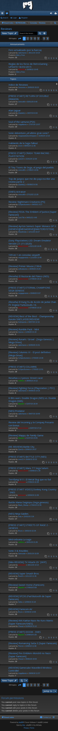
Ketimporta (22, 322)
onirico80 (21, 102)
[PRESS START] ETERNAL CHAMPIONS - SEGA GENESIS (30, 289)
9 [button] (44, 38)
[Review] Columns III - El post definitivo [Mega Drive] (30, 354)
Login (15, 18)
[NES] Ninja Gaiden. (19, 513)
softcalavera (22, 269)
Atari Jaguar (15, 110)
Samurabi (21, 553)
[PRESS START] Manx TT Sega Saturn (28, 468)
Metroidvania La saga (20, 539)
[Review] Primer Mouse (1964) (25, 266)
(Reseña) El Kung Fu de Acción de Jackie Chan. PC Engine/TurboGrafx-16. (32, 303)
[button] (19, 38)
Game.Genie (23, 246)
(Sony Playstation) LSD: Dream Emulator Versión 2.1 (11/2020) (30, 242)
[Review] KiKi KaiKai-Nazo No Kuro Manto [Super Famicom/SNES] (31, 622)
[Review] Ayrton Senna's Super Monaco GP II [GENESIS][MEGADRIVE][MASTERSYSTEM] (32, 228)
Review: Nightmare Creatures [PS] (27, 201)
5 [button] (38, 38)
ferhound (22, 482)
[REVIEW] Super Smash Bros (24, 573)
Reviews (6, 29)
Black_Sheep (23, 505)
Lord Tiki (21, 217)
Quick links (3, 14)
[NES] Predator (17, 410)
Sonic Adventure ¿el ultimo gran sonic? (29, 133)
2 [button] (27, 38)
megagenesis (23, 257)
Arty (23, 725)
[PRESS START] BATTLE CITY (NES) (27, 456)
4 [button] (34, 38)
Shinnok (21, 69)
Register (24, 18)
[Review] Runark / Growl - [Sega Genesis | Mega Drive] (31, 341)
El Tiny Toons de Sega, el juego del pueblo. (31, 167)
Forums (7, 14)
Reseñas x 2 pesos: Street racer (26, 377)
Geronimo (22, 87)
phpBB (21, 722)
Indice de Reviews (18, 84)
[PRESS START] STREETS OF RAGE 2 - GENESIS (29, 526)
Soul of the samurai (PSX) (22, 121)
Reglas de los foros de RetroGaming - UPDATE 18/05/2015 (29, 65)
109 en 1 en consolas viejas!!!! (24, 254)
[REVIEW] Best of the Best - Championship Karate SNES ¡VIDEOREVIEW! (31, 318)
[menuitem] (55, 23)
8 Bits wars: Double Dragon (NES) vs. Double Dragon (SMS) (32, 399)
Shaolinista (22, 232)
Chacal (20, 626)
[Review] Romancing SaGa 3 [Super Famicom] (33, 643)
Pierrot (20, 646)
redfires (21, 381)
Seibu (20, 602)
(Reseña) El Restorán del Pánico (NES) (29, 276)
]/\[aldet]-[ (21, 113)
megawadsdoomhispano (27, 136)
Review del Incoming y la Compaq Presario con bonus (31, 424)
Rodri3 (20, 576)
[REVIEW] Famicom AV (20, 609)
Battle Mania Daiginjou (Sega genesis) (29, 502)
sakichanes (22, 53)
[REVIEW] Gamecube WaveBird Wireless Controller (30, 669)
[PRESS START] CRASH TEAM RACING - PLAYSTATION (30, 154)
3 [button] (31, 38)
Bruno (20, 531)
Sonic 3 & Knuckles (18, 550)
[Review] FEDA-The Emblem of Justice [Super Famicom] (33, 213)
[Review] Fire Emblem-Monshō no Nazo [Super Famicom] (30, 655)
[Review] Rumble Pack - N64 (24, 329)
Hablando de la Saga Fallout (23, 143)
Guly (20, 516)
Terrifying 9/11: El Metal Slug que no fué (30, 479)
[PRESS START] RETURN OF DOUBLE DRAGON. (29, 97)
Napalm (21, 404)
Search (5, 18)
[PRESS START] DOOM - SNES (25, 631)
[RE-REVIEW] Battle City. (22, 446)
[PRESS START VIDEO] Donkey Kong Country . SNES (32, 491)
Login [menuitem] (51, 14)
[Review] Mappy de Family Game (26, 435)
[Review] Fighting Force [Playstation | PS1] (31, 388)
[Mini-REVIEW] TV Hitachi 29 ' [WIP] (27, 562)
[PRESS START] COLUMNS (23, 366)
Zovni (20, 146)
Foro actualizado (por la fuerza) (25, 50)
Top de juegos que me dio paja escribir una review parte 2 (32, 180)
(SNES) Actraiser (17, 191)
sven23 (21, 159)
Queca (20, 332)
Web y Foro (20, 55)
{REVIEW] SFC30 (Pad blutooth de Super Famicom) (30, 598)
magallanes (22, 124)
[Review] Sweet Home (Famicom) (26, 584)
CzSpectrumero (24, 204)
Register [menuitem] (56, 14)
